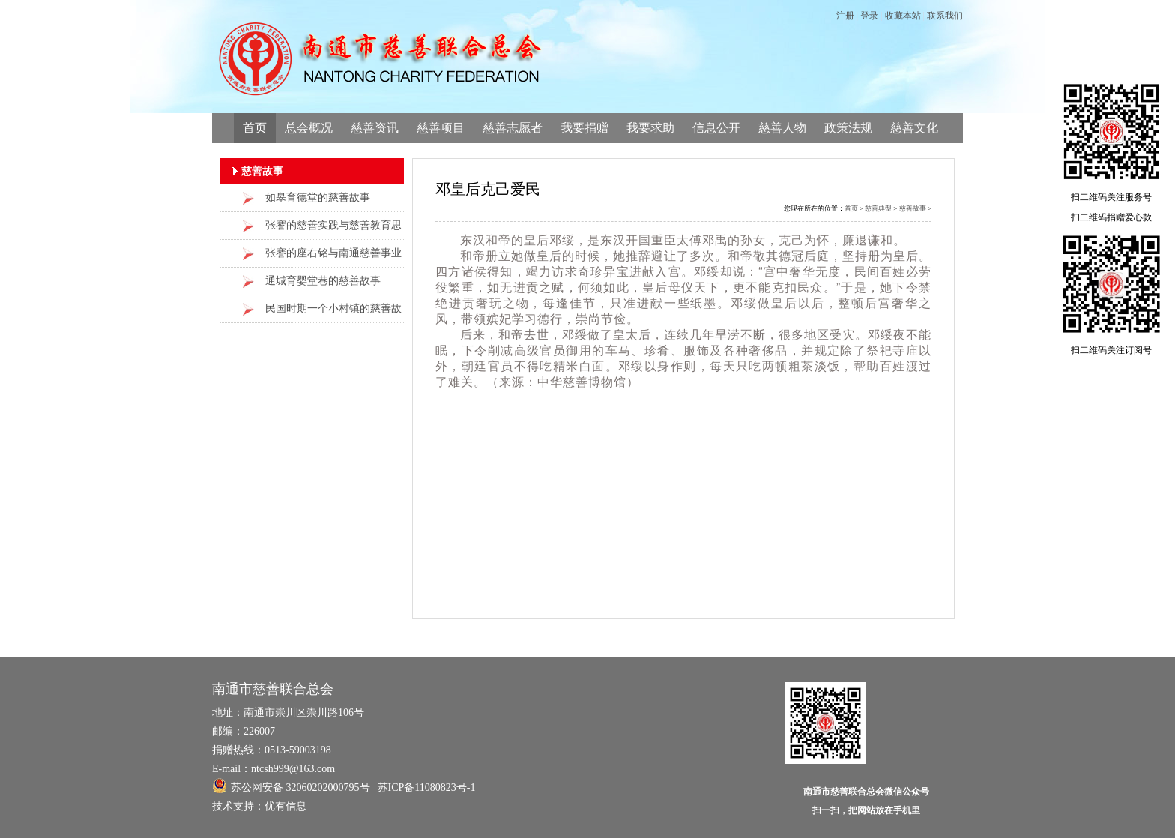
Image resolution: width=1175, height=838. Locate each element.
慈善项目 (441, 127)
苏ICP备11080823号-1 (427, 787)
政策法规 (848, 127)
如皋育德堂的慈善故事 (317, 197)
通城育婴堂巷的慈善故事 (323, 280)
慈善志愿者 (513, 127)
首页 (255, 127)
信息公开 (716, 127)
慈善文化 (914, 127)
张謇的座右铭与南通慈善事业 (333, 253)
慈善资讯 (375, 127)
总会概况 (309, 127)
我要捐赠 (584, 127)
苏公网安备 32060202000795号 (291, 785)
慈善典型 (878, 208)
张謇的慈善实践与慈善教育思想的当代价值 (333, 230)
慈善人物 (782, 127)
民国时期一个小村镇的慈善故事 (333, 313)
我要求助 (650, 127)
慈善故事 (912, 208)
